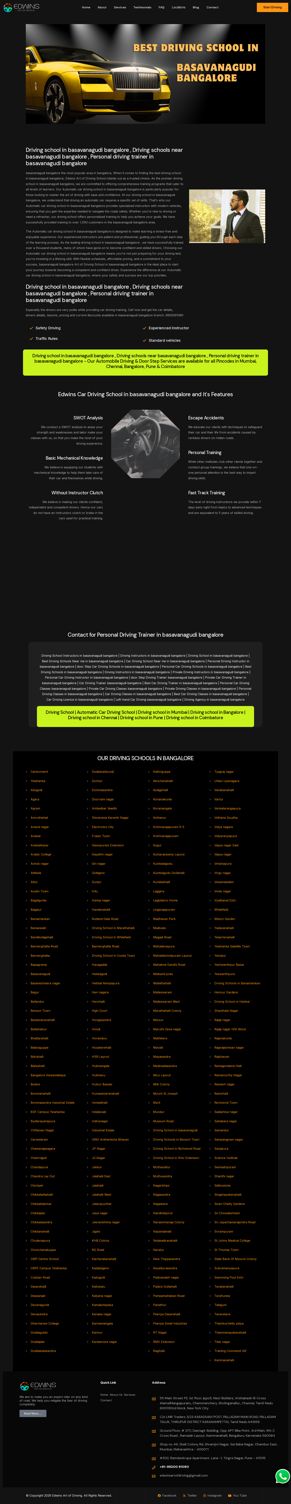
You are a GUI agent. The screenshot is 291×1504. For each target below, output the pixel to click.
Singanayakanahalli (227, 1194)
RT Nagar (160, 1332)
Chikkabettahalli (42, 1194)
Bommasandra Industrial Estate (52, 1102)
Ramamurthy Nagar (228, 1075)
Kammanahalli (224, 1360)
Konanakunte (162, 799)
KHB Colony (100, 1240)
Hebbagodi (99, 974)
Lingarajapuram (164, 909)
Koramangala (162, 808)
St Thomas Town (226, 1250)
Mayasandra (162, 1056)
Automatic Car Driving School (106, 712)
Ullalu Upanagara (226, 781)
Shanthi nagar (224, 1176)
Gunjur (97, 882)
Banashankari (40, 919)
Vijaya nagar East (226, 845)
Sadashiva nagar (226, 1112)
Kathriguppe (161, 772)
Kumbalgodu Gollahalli (168, 873)
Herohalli (98, 1001)
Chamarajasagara (43, 1148)
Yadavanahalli (224, 928)
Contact (213, 7)
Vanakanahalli (224, 790)
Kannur (97, 1332)
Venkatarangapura (227, 808)
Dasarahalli (38, 1286)
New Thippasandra (166, 1259)
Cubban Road (40, 1277)
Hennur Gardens (226, 992)
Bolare (35, 1084)
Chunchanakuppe (43, 1250)
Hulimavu (98, 1075)
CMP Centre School (45, 1259)
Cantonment (39, 772)
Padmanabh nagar (166, 1277)
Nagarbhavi (161, 1185)
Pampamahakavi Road (168, 1296)
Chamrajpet (39, 1158)
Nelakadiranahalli (165, 1240)
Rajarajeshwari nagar (229, 1047)
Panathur (159, 1305)
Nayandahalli (162, 1231)
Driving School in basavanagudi (175, 1130)
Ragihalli (159, 1351)
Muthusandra (162, 1176)
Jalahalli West (101, 1194)
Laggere (158, 891)
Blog (196, 7)
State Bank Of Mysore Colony (235, 1259)
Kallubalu (98, 1286)
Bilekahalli (38, 1066)
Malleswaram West (166, 1001)
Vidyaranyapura (225, 836)
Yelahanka (38, 781)
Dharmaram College (45, 1323)
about (102, 7)
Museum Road (163, 1121)
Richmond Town (225, 1102)
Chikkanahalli (40, 1231)
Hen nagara (100, 992)
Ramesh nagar (224, 1084)
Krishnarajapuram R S (168, 827)
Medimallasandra (165, 1066)
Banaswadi (38, 928)
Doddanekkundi (103, 772)
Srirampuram (223, 1231)
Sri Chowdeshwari (227, 1213)
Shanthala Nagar (226, 1010)
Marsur (158, 1020)
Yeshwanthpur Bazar (229, 965)
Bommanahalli (40, 1093)
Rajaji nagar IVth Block (230, 1029)
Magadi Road (162, 937)
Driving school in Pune (141, 717)
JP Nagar (98, 1148)
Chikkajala (38, 1213)
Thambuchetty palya (228, 1323)
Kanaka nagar (102, 1314)
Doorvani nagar (103, 799)
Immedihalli (99, 1102)
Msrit (156, 1102)
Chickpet (37, 1185)
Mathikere (160, 1038)
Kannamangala (102, 1323)
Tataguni (220, 1305)
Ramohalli (221, 1093)
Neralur (158, 1250)
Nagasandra (161, 1194)
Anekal (35, 836)
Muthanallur (161, 1167)
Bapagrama (39, 965)
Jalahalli (97, 1185)
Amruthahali (39, 817)
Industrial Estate (103, 1130)
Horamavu (99, 1038)
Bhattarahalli (39, 1038)
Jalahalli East (101, 1176)
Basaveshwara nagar (45, 983)
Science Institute (226, 1158)
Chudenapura (40, 1240)
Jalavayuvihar (102, 1204)
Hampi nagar (101, 900)
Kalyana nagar (102, 1296)
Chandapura (39, 1167)
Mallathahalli (162, 983)
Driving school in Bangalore (216, 712)
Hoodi (96, 1029)
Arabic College (41, 854)
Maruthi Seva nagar (167, 1029)
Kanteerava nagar (104, 1342)
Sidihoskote (222, 1185)
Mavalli (158, 1047)
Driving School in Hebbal (232, 1001)
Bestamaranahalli (43, 1020)
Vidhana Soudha (226, 817)
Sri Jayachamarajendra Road (234, 1222)
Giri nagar (99, 863)
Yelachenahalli (224, 937)
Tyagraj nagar (224, 772)
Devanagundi (40, 1305)
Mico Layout (162, 1075)
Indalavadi (99, 1112)
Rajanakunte (223, 1038)
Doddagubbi (39, 1332)
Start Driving (272, 7)
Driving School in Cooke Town (113, 955)
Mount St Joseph (165, 1093)
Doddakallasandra (43, 1351)
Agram (35, 808)
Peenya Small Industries (170, 1323)
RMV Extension (164, 1342)
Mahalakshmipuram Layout (172, 955)
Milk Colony (161, 1084)
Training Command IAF (230, 1351)
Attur (34, 882)
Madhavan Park (164, 919)
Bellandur (37, 1001)
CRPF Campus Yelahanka (49, 1268)
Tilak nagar (222, 1342)
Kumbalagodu (162, 863)
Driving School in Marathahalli (113, 928)
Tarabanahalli (223, 1286)
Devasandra (39, 1314)
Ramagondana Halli (228, 1066)
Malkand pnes (163, 974)
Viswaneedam (224, 882)
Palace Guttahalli (165, 1286)
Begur (35, 992)
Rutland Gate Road (105, 919)
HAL (95, 891)
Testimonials (142, 7)
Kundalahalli (161, 882)
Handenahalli (101, 909)
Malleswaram (162, 992)
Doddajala (37, 1342)
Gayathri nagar (102, 854)
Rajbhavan (221, 1056)
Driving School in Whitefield (111, 937)
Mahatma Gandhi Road (169, 965)
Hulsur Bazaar (102, 1084)
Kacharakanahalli (104, 1259)
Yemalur (220, 955)
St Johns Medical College (232, 1240)
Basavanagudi (40, 974)
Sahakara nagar (225, 1121)
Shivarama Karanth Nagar (110, 817)
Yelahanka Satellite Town (232, 946)
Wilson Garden (224, 919)
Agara (35, 799)
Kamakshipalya (102, 1305)
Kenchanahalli (163, 781)
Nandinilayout (162, 1213)
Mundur (158, 1112)
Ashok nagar (40, 863)
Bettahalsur (39, 1029)
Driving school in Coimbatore (194, 717)
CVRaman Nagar (42, 1130)
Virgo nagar (222, 873)
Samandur (221, 1130)
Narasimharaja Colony (168, 1222)
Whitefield (221, 909)
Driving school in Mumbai (162, 712)
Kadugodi (98, 1277)
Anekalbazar (40, 845)
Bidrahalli (37, 1056)
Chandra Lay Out (43, 1176)
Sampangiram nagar (228, 1139)
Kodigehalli (160, 790)
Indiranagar (100, 1121)
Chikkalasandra (41, 1222)
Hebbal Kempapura (105, 983)
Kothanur (159, 817)
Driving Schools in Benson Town (176, 1139)
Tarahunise (222, 1296)
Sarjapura (221, 1148)
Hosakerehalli (101, 1047)
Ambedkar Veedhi (104, 808)
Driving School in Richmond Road (176, 1148)
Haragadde (99, 965)
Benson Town (40, 1010)
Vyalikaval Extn (225, 900)
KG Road (98, 1250)
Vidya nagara (223, 827)
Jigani (96, 1231)
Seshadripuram (225, 1167)
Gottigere (98, 873)
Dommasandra (102, 790)
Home (86, 7)
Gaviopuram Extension (108, 845)
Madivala (159, 928)
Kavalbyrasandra (165, 1268)
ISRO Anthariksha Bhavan (110, 1139)
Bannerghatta (40, 955)
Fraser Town (101, 836)
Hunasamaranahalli (105, 1093)
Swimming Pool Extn (228, 1277)
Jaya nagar (100, 1213)
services (120, 7)
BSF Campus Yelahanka (48, 1112)
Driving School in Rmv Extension (176, 1158)
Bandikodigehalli (42, 937)
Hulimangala (100, 1066)
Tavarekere (222, 1314)
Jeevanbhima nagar (106, 1222)
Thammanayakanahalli (230, 1332)
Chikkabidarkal (41, 1204)
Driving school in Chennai (92, 717)
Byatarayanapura (43, 1121)
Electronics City (103, 827)
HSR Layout (100, 1056)
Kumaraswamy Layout (168, 854)
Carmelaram (39, 1139)
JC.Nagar (98, 1158)
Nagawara (160, 1204)
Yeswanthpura (224, 974)
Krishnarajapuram (165, 836)
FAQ (161, 7)
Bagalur (36, 909)
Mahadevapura (163, 946)
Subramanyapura (226, 1268)
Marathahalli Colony (167, 1010)
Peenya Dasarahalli (166, 1314)
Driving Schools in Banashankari (237, 983)
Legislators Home (165, 900)
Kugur (157, 845)
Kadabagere (100, 1268)
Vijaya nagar (223, 854)
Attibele (36, 873)
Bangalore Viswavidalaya (48, 1075)
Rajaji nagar (222, 1020)
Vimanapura (222, 863)
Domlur (97, 781)
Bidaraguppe (39, 1047)
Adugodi (36, 790)
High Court (99, 1010)
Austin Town (39, 891)
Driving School (60, 712)
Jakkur (97, 1167)
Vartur (218, 799)
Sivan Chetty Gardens (229, 1204)
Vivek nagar (222, 891)
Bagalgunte (38, 900)
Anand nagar (40, 827)
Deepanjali (38, 1296)
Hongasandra (101, 1020)
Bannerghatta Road (44, 946)
